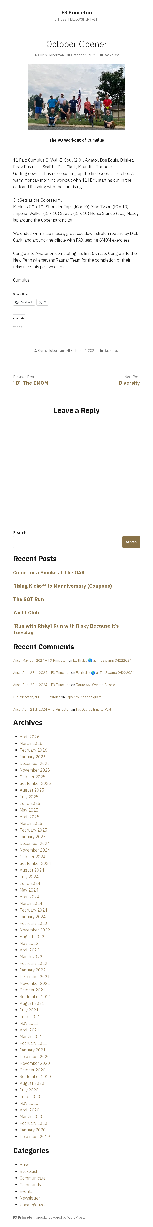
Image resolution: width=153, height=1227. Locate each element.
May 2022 (29, 943)
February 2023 (33, 923)
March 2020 (31, 1116)
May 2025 (29, 810)
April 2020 (29, 1110)
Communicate (33, 1178)
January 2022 (33, 970)
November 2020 (35, 1063)
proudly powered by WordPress (60, 1217)
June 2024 (30, 883)
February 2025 (33, 830)
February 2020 (33, 1123)
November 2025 (35, 770)
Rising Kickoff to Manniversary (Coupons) (62, 585)
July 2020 (29, 1090)
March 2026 (31, 743)
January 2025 (33, 836)
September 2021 (35, 996)
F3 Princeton (76, 12)
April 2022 (29, 950)
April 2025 (29, 816)
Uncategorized (33, 1204)
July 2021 (29, 1010)
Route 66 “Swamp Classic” (96, 684)
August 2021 (32, 1003)
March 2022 (31, 956)
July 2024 (29, 876)
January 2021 (33, 1050)
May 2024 (29, 890)
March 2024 (31, 903)
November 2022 (35, 930)
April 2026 (29, 736)
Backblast (111, 55)
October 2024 (32, 856)
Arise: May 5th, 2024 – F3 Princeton (40, 660)
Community (30, 1184)
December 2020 (35, 1056)
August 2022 (32, 936)
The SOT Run (28, 599)
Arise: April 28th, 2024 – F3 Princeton (41, 672)
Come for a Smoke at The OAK (49, 572)
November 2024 (35, 850)
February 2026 (33, 750)
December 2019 (35, 1136)
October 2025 (32, 776)
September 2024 (35, 863)
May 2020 (29, 1103)
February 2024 (33, 910)
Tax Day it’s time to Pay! (93, 709)
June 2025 (30, 803)
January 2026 (33, 756)
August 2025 (32, 790)
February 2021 (33, 1043)
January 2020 (33, 1130)
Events (26, 1191)
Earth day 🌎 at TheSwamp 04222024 (102, 660)
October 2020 (32, 1070)
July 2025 (29, 796)
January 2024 (33, 916)
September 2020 (35, 1076)
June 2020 (30, 1096)
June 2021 (30, 1016)
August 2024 (32, 870)
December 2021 (35, 976)
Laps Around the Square (84, 697)
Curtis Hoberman (51, 55)
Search (19, 532)
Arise (24, 1164)
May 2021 (29, 1023)
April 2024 (29, 896)
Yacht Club (26, 612)
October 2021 (32, 990)
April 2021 (29, 1030)
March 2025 (31, 823)
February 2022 (33, 963)
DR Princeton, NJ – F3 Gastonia (36, 697)
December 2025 (35, 763)
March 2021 (31, 1036)
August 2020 (32, 1083)
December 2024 (35, 843)
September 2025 (35, 783)
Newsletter (30, 1198)
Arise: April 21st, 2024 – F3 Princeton (41, 709)
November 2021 (35, 983)
